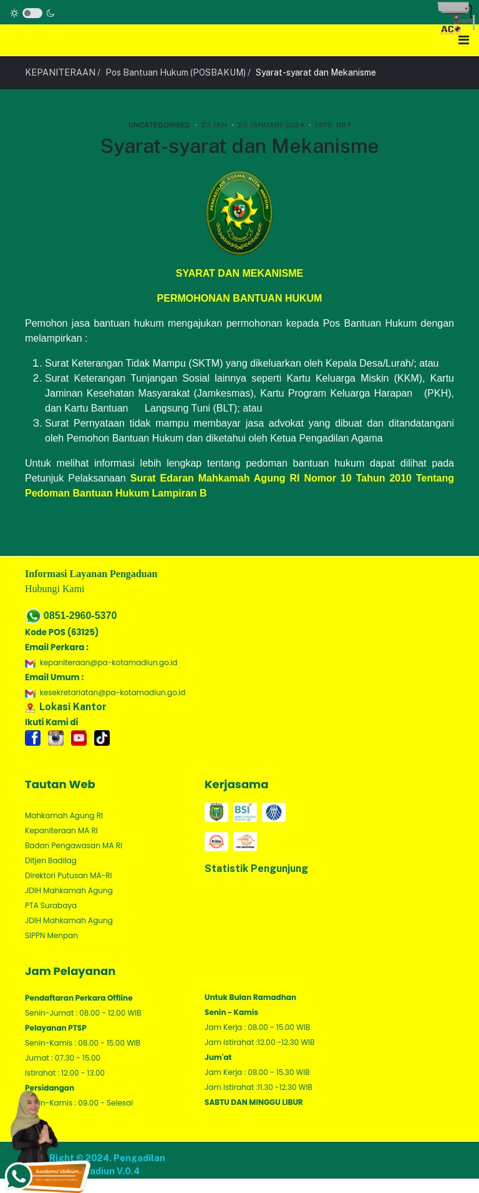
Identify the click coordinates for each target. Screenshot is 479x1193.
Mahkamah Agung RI (64, 815)
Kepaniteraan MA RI (61, 830)
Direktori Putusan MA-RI (68, 875)
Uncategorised (159, 125)
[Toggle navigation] (463, 40)
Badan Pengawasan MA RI (73, 845)
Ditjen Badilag (51, 860)
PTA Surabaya (51, 905)
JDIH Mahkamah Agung (69, 890)
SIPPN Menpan (51, 935)
